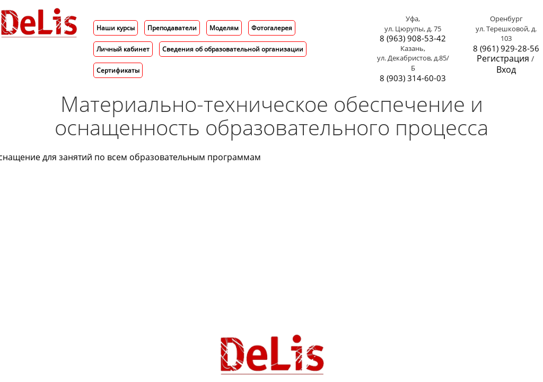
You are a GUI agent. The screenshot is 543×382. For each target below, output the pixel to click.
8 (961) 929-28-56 (506, 49)
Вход (506, 69)
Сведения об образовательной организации (232, 49)
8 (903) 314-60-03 (413, 78)
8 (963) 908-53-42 (413, 38)
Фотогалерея (271, 27)
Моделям (224, 27)
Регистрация (503, 58)
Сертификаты (118, 70)
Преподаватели (172, 27)
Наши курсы (116, 27)
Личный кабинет (123, 49)
